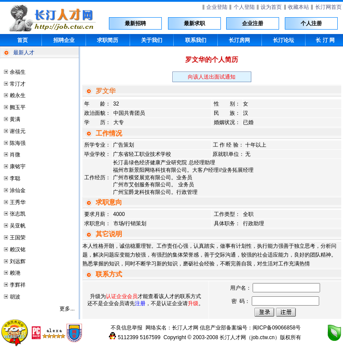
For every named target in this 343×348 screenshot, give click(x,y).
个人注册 (311, 23)
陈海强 (18, 143)
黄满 (15, 119)
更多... (67, 309)
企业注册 (252, 23)
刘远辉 (18, 261)
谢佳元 (18, 131)
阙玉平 (18, 107)
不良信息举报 (126, 328)
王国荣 (18, 238)
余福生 (18, 72)
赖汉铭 (18, 249)
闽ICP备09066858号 (277, 328)
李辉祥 (18, 285)
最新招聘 (135, 23)
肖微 (15, 154)
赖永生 (18, 95)
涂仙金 (18, 190)
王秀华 (18, 202)
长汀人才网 (185, 328)
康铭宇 (18, 166)
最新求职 (194, 23)
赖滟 (15, 273)
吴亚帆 (18, 226)
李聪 (15, 178)
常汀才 (18, 84)
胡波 (15, 297)
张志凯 (18, 214)
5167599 (150, 337)
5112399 (128, 337)
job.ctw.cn (263, 337)
